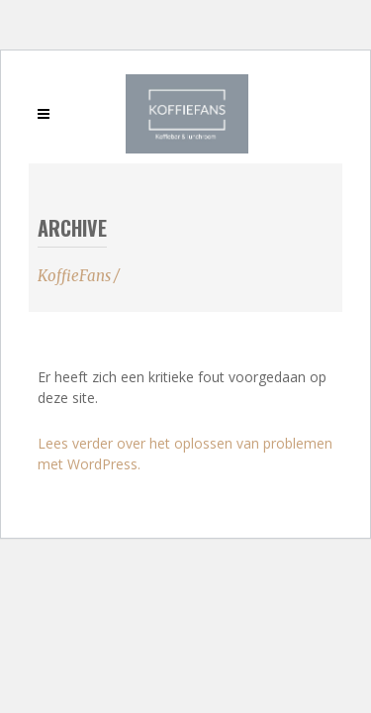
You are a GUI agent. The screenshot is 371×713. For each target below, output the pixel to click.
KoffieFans (74, 275)
